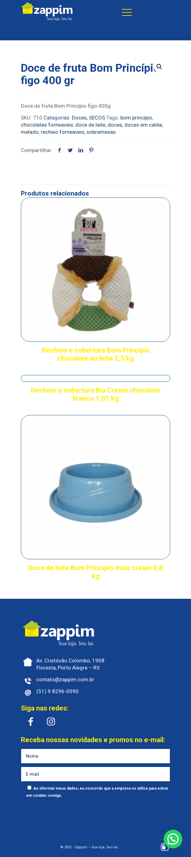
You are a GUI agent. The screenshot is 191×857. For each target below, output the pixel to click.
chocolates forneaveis (47, 125)
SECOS (97, 118)
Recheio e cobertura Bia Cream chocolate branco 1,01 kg (96, 394)
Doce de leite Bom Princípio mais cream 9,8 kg (95, 572)
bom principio (136, 118)
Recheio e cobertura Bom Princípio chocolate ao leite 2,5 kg (96, 354)
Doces (79, 118)
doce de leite (90, 125)
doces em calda (143, 125)
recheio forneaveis (62, 132)
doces (115, 125)
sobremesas (101, 132)
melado (30, 132)
